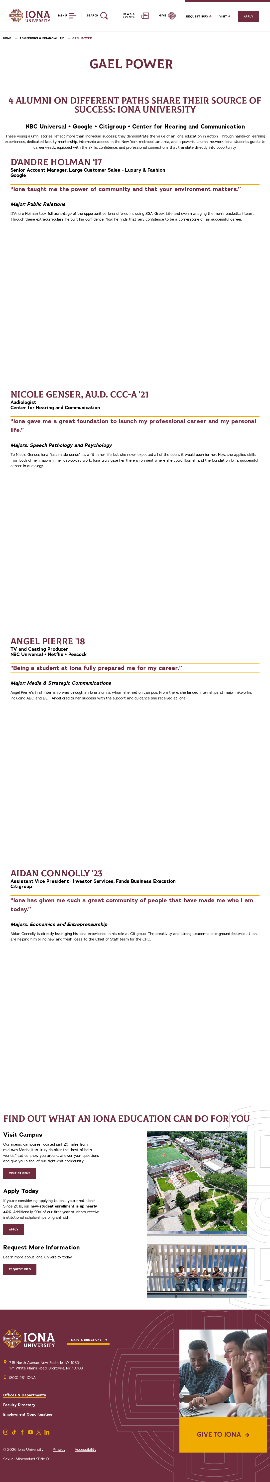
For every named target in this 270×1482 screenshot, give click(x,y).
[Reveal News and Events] (131, 15)
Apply (248, 16)
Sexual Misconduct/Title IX (26, 1459)
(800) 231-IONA (22, 1377)
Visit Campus (19, 1173)
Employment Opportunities (27, 1414)
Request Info (198, 16)
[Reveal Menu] (63, 15)
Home (7, 38)
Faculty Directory (19, 1404)
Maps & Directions (86, 1340)
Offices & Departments (24, 1395)
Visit (224, 16)
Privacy (59, 1449)
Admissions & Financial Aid (41, 38)
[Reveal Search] (95, 15)
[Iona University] (30, 15)
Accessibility (85, 1449)
